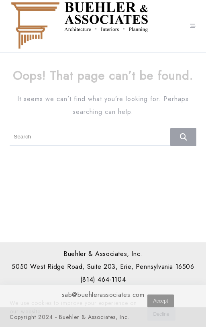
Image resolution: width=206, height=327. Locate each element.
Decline (161, 315)
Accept (160, 302)
